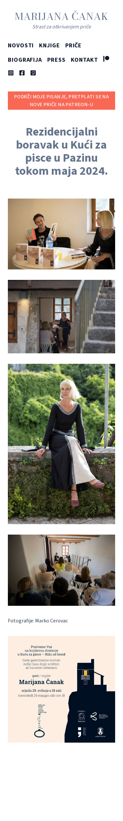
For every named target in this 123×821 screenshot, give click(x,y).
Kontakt (84, 60)
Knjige (49, 45)
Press (56, 60)
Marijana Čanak (61, 16)
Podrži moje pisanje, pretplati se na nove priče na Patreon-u (61, 100)
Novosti (21, 45)
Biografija (25, 60)
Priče (73, 45)
